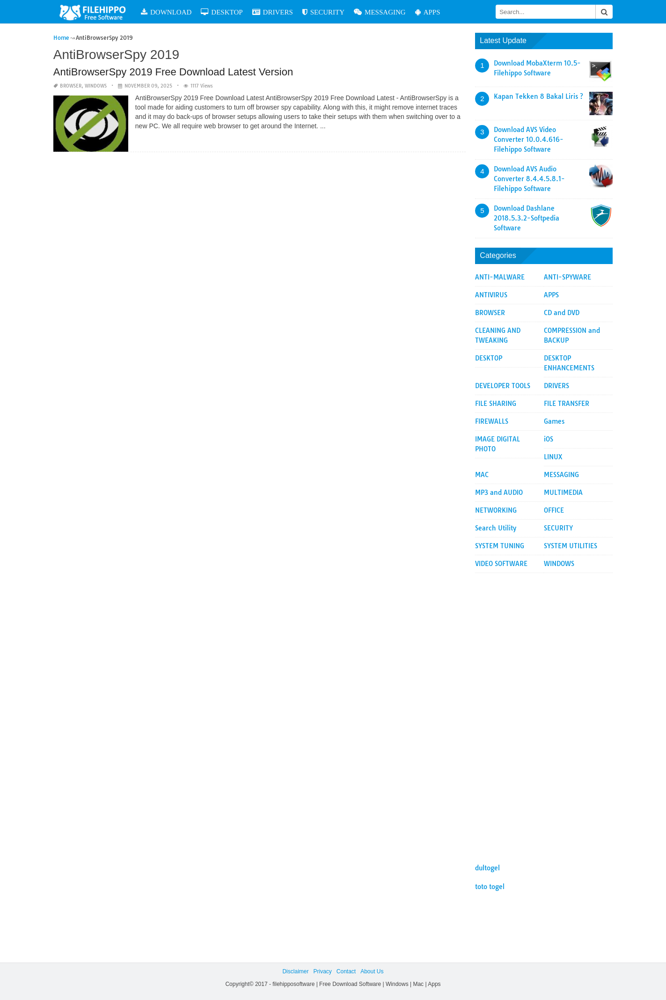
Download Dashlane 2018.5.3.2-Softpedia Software (526, 218)
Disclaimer (295, 971)
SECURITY (323, 11)
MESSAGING (380, 11)
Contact (346, 971)
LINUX (553, 457)
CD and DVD (561, 313)
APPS (427, 11)
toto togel (490, 886)
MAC (482, 475)
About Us (371, 971)
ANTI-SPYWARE (567, 277)
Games (554, 421)
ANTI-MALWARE (500, 277)
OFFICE (554, 510)
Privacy (322, 971)
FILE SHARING (495, 403)
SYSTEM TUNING (499, 546)
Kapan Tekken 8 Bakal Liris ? (538, 96)
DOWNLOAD (166, 11)
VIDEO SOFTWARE (501, 563)
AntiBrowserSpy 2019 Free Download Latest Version (173, 72)
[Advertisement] (544, 713)
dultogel (487, 868)
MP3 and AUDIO (499, 492)
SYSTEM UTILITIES (570, 546)
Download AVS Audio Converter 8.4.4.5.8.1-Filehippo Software (529, 179)
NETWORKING (496, 510)
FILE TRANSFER (566, 403)
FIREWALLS (491, 421)
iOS (548, 439)
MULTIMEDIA (563, 492)
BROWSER (70, 86)
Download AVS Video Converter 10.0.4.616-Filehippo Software (529, 139)
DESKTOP (221, 11)
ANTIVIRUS (491, 295)
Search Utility (495, 528)
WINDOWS (96, 86)
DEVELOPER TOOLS (502, 386)
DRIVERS (272, 11)
